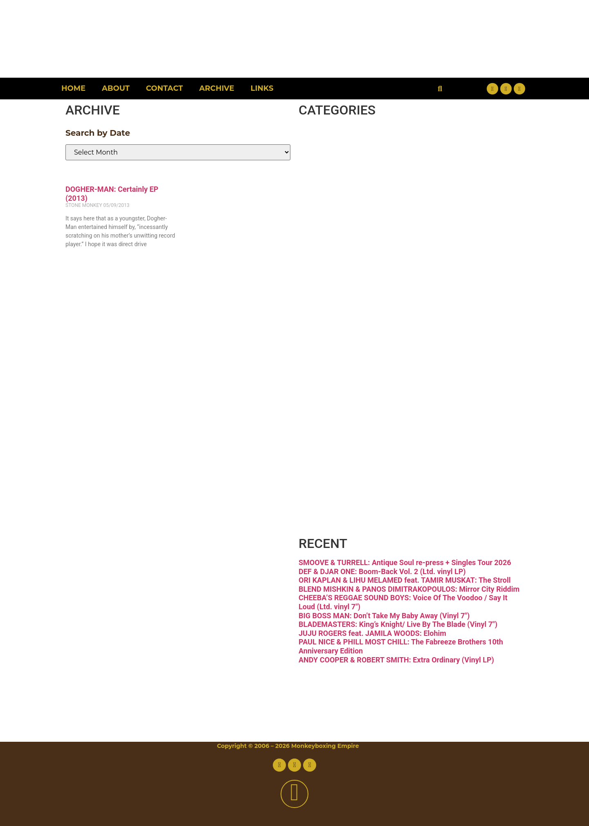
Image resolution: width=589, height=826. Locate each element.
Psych (344, 382)
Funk (338, 244)
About (116, 88)
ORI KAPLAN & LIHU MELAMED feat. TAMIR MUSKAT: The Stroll (405, 580)
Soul (334, 450)
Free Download (401, 519)
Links (262, 88)
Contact (164, 88)
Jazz (333, 313)
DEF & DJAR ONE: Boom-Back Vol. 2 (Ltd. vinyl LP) (382, 571)
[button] (440, 88)
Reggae (354, 416)
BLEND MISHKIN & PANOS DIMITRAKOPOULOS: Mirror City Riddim (409, 589)
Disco (341, 176)
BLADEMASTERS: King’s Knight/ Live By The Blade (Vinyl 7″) (398, 624)
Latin (338, 347)
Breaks (349, 141)
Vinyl (338, 485)
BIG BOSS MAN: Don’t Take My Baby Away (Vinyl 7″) (384, 615)
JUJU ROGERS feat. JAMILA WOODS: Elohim (372, 633)
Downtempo (384, 210)
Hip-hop (357, 279)
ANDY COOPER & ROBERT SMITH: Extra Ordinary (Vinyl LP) (396, 659)
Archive (216, 88)
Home (73, 88)
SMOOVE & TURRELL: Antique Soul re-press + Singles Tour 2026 (405, 562)
